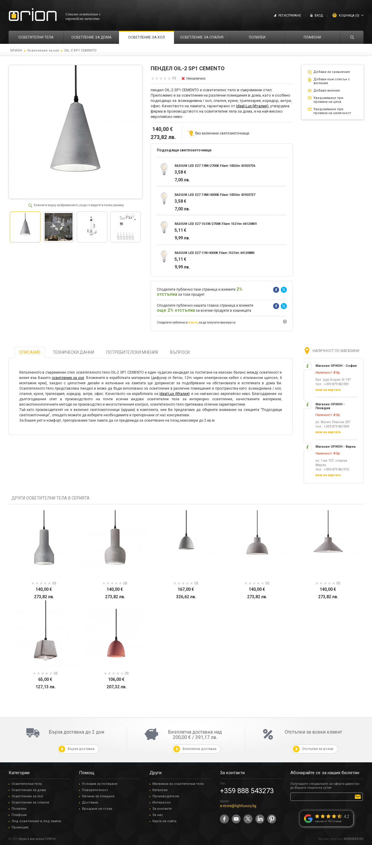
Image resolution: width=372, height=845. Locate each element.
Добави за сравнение (331, 72)
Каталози (160, 790)
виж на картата (328, 390)
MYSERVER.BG (354, 839)
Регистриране (289, 15)
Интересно (161, 802)
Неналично (195, 78)
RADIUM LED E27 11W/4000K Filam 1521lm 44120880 (214, 253)
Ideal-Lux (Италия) (252, 106)
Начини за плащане (98, 796)
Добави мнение (326, 90)
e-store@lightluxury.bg (238, 806)
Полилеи (19, 809)
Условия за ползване (99, 784)
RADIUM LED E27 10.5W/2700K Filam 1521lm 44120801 (216, 224)
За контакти (162, 809)
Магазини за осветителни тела (178, 784)
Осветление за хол (43, 50)
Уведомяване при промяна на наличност (332, 111)
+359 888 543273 (247, 791)
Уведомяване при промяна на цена (328, 100)
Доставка (90, 802)
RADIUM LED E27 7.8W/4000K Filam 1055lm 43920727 (215, 195)
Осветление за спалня (30, 802)
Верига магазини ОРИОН (37, 839)
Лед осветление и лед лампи (36, 821)
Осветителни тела (27, 784)
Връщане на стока (97, 809)
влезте (193, 322)
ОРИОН (16, 50)
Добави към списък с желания (331, 81)
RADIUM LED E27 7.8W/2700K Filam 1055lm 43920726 (215, 166)
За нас (157, 815)
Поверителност (95, 790)
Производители (165, 796)
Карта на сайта (164, 821)
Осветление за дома (29, 790)
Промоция (20, 827)
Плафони (19, 815)
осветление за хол (68, 378)
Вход (319, 15)
